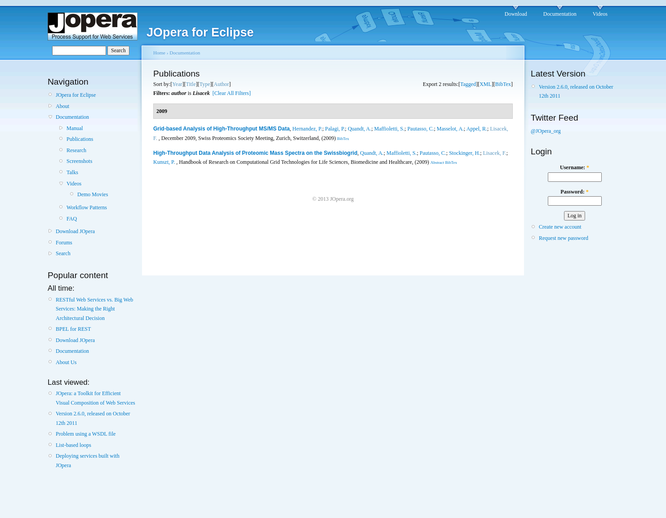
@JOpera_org (546, 131)
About (62, 106)
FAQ (72, 219)
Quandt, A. (359, 129)
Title (190, 84)
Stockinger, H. (464, 153)
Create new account (560, 227)
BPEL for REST (73, 329)
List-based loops (73, 445)
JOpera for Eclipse (76, 95)
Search (63, 253)
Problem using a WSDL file (85, 434)
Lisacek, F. (494, 153)
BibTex (503, 84)
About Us (66, 362)
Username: (574, 167)
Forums (64, 242)
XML (486, 84)
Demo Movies (92, 194)
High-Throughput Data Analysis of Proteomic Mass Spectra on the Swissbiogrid (255, 153)
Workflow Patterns (87, 207)
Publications (80, 139)
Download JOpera (75, 231)
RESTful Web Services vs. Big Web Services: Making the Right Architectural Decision (94, 309)
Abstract (437, 162)
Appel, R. (476, 129)
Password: (574, 192)
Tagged (468, 84)
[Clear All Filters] (232, 93)
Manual (75, 128)
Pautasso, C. (420, 129)
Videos (600, 14)
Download (516, 14)
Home (159, 52)
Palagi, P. (335, 129)
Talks (72, 172)
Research (76, 150)
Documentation (560, 14)
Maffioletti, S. (389, 129)
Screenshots (79, 161)
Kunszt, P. (164, 162)
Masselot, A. (450, 129)
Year (177, 84)
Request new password (563, 238)
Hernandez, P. (307, 129)
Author (221, 84)
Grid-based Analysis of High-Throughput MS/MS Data (221, 129)
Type (205, 84)
